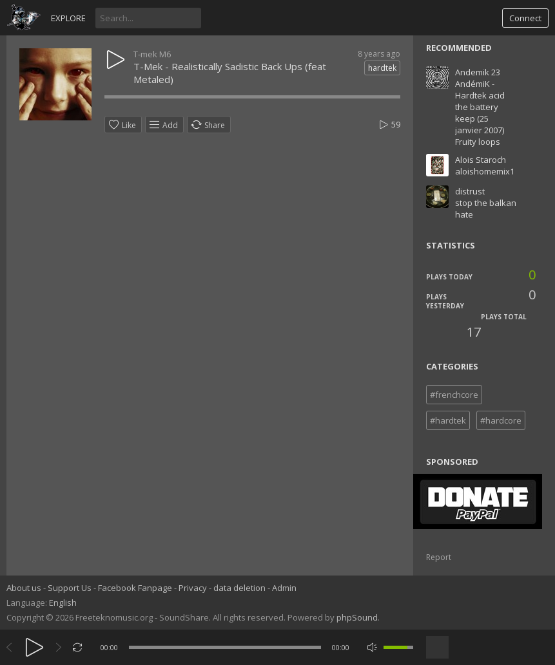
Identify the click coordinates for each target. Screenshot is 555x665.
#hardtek (448, 420)
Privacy (193, 588)
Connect (525, 18)
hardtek (382, 67)
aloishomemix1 (484, 171)
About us (23, 588)
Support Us (70, 588)
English (63, 602)
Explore (68, 18)
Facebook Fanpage (135, 588)
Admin (284, 588)
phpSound (357, 617)
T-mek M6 (152, 54)
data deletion (239, 588)
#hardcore (500, 420)
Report (438, 557)
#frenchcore (454, 394)
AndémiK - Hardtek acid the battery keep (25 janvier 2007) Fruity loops (480, 112)
